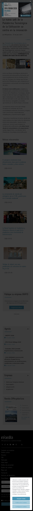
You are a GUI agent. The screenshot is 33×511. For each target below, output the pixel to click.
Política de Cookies (21, 502)
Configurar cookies (21, 506)
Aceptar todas (21, 498)
